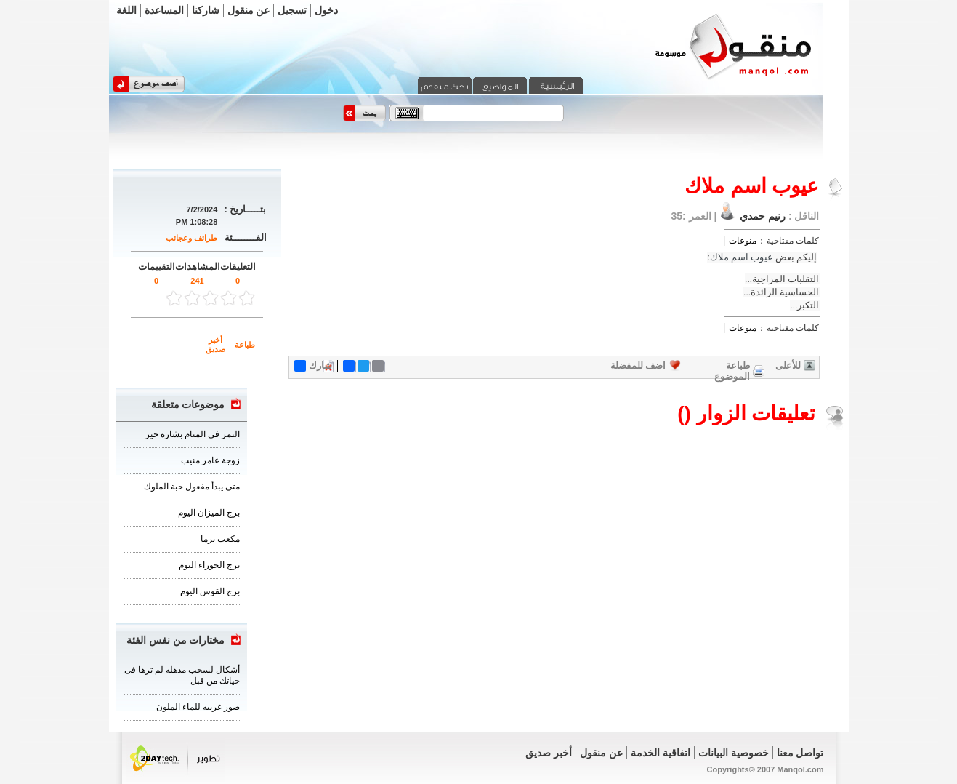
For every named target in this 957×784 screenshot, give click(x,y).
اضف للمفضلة (638, 365)
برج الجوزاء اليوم (209, 565)
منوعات (742, 241)
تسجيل (292, 10)
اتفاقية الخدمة (660, 753)
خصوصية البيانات (733, 753)
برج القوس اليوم (210, 591)
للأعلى (788, 365)
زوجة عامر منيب (210, 460)
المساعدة (164, 10)
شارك (313, 366)
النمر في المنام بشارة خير (192, 434)
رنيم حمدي (761, 216)
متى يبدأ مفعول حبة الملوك (192, 486)
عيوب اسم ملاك (741, 257)
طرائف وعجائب (191, 237)
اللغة (126, 10)
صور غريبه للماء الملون (198, 707)
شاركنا (205, 10)
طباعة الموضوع (732, 371)
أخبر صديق (215, 344)
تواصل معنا (800, 753)
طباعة (245, 344)
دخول (326, 10)
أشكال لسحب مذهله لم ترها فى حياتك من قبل (182, 675)
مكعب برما (220, 539)
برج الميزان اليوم (209, 513)
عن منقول (248, 10)
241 (196, 280)
